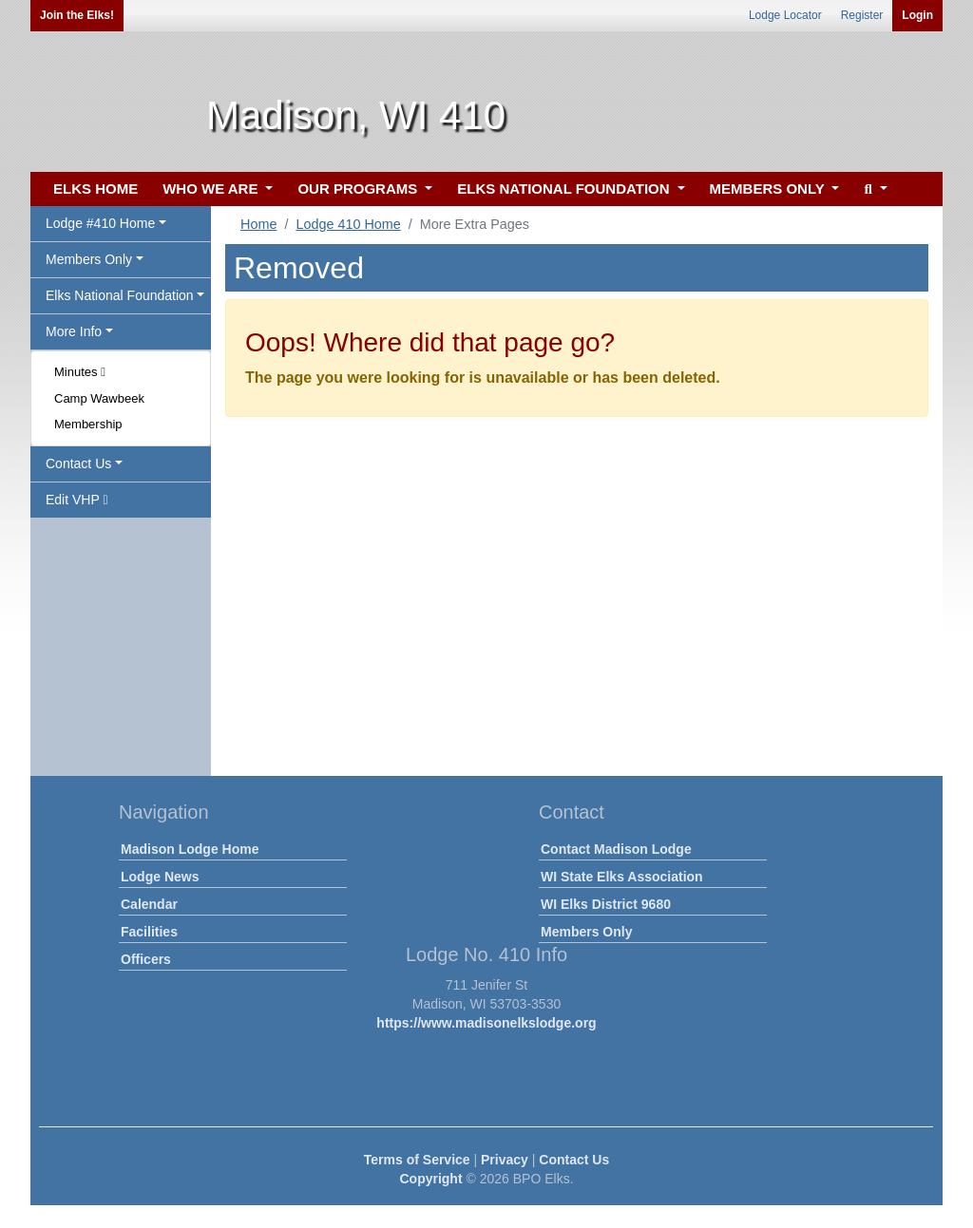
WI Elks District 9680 (606, 904)
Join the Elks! (77, 15)
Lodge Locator (785, 15)
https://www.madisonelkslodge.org (486, 1022)
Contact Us (574, 1159)
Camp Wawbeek (99, 398)
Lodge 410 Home (348, 224)
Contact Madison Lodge (616, 849)
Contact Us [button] (78, 463)
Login (917, 15)
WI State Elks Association (622, 876)
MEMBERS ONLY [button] (769, 188)
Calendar (149, 904)
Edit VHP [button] (77, 499)
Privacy (504, 1159)
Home (258, 224)
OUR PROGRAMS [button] (359, 188)
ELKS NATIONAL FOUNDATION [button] (565, 188)
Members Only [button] (89, 259)
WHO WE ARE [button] (211, 188)
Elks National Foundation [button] (120, 295)
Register (862, 15)
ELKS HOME (95, 188)
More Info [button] (74, 331)
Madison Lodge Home (189, 849)
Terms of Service (417, 1159)
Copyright (430, 1178)
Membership (88, 424)
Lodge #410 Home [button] (100, 223)
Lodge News (160, 876)
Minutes (79, 372)
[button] (872, 189)
